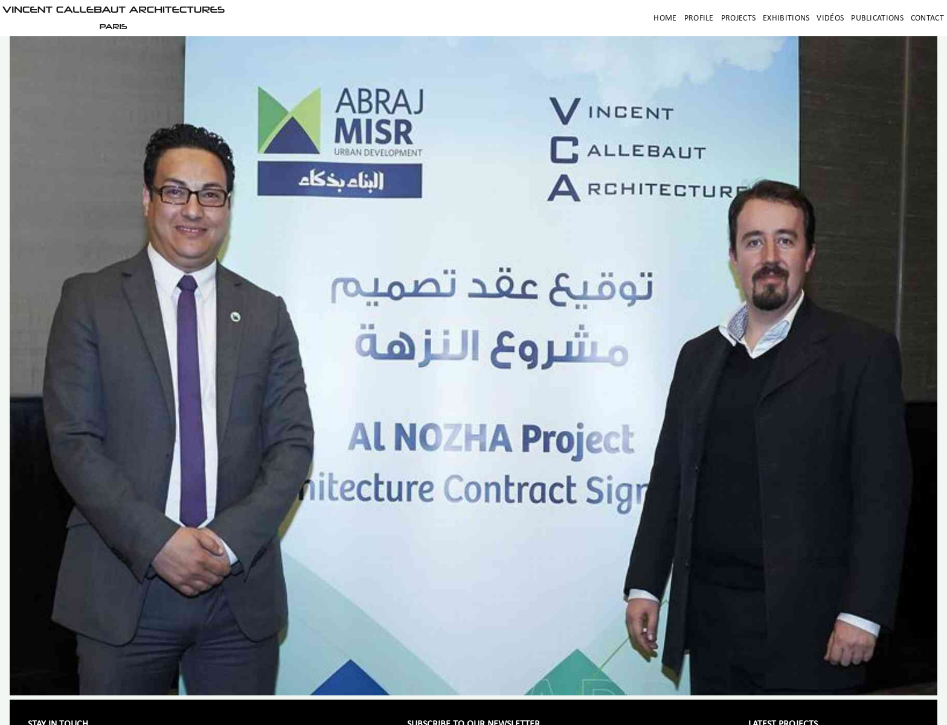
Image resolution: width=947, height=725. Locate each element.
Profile (699, 18)
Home (664, 18)
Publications (877, 18)
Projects (738, 18)
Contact (927, 18)
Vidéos (830, 18)
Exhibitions (786, 18)
